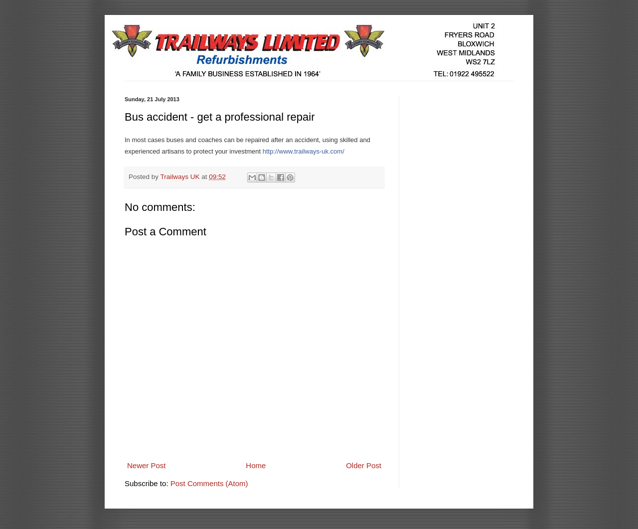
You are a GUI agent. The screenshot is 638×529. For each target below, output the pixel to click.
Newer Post (146, 465)
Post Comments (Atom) (209, 483)
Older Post (363, 465)
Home (256, 465)
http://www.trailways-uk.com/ (303, 151)
